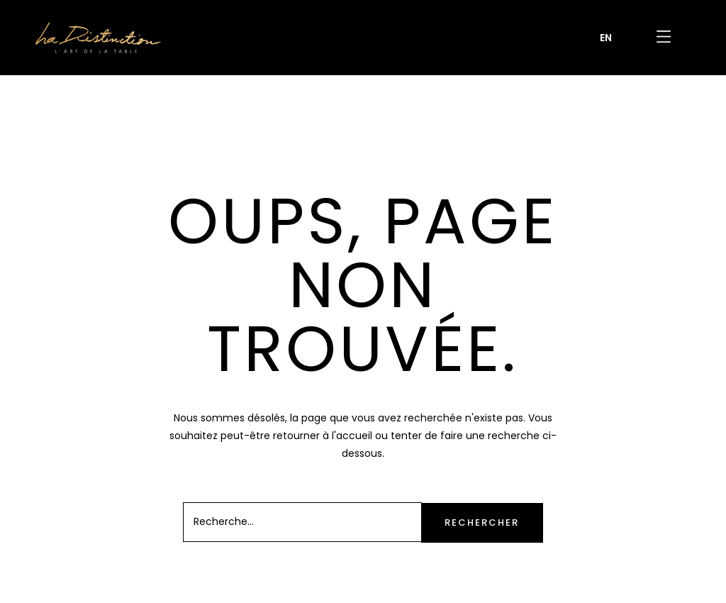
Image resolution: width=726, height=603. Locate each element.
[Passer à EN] (606, 37)
